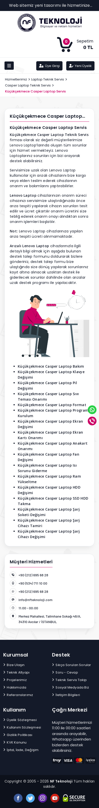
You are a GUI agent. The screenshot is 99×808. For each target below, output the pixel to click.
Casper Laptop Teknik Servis (28, 85)
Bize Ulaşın (14, 665)
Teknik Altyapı (16, 672)
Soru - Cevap (65, 672)
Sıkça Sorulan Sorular (71, 665)
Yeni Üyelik (80, 65)
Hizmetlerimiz (16, 79)
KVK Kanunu (14, 742)
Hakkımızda (14, 687)
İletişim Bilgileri (66, 695)
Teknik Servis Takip (69, 680)
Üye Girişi (49, 65)
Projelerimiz (15, 680)
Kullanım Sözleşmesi (22, 727)
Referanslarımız (18, 695)
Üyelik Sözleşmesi (20, 720)
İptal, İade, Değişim (20, 750)
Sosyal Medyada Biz (70, 687)
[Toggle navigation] (9, 65)
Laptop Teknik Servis (47, 79)
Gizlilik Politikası (17, 735)
